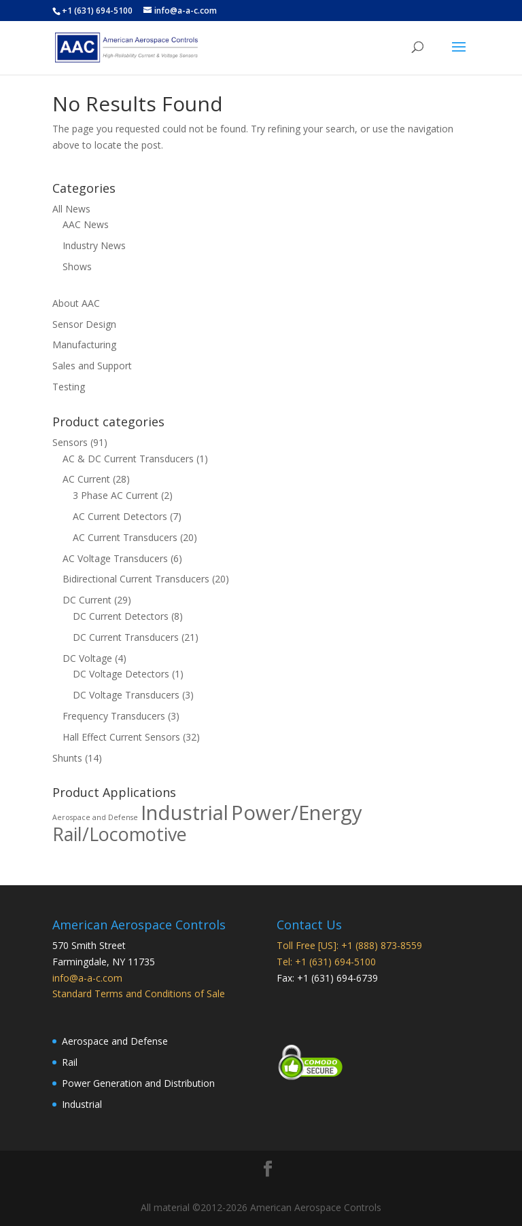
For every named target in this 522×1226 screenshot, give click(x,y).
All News (71, 208)
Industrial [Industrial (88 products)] (184, 812)
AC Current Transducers (125, 537)
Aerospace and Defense (115, 1041)
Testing (68, 386)
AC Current (86, 478)
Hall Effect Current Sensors (121, 736)
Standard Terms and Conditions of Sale (138, 993)
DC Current (87, 599)
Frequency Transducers (114, 715)
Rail (69, 1062)
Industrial (82, 1104)
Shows (77, 266)
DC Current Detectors (121, 616)
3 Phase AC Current (115, 495)
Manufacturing (84, 344)
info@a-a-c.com (87, 977)
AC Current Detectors (120, 516)
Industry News (94, 245)
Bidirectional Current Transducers (136, 578)
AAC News (86, 224)
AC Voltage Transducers (115, 558)
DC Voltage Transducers (126, 694)
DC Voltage (87, 658)
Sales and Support (92, 365)
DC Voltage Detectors (121, 673)
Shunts (67, 757)
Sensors (70, 442)
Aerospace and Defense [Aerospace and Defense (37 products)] (95, 817)
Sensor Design (84, 324)
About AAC (76, 303)
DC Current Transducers (126, 637)
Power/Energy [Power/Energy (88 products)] (296, 812)
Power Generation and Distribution (138, 1083)
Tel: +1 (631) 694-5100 (326, 961)
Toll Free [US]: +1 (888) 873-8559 (349, 945)
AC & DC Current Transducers (128, 458)
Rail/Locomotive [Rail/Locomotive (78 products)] (119, 834)
